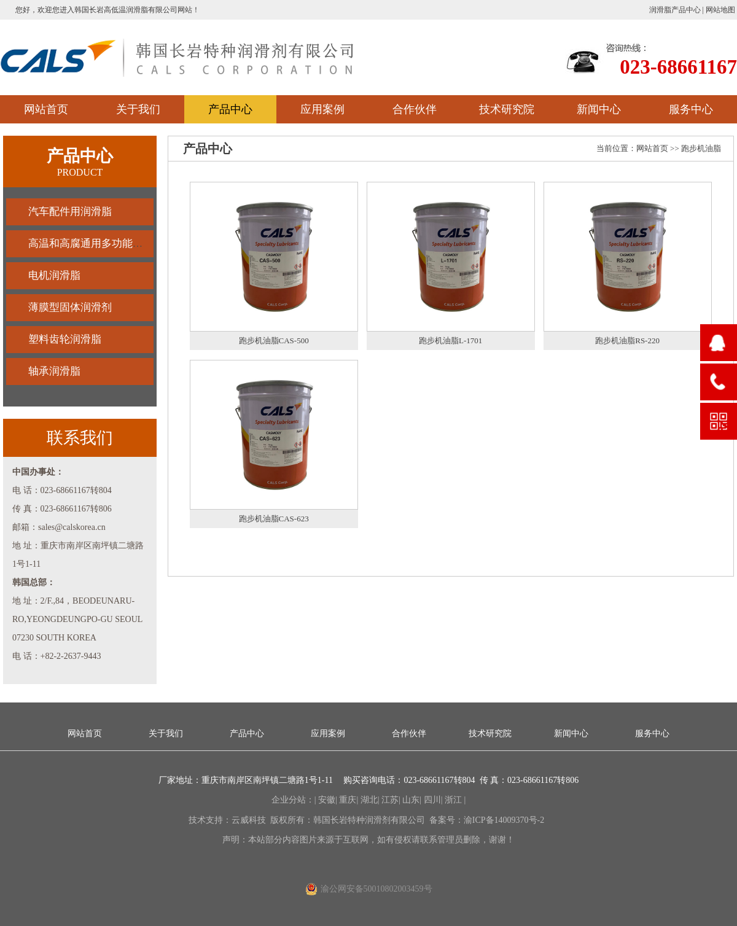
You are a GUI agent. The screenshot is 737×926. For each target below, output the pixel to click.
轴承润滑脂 (54, 371)
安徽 (326, 799)
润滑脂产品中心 (675, 10)
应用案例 (322, 109)
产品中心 (230, 109)
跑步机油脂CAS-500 (274, 340)
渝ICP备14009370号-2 (504, 820)
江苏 (390, 799)
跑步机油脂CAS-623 (274, 518)
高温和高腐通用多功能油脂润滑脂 (106, 243)
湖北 (369, 799)
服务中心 (691, 109)
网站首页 (46, 109)
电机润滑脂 (54, 275)
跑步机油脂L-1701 (450, 340)
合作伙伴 (414, 109)
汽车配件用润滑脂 (70, 211)
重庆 (347, 799)
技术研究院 (506, 109)
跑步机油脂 (701, 148)
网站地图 (720, 10)
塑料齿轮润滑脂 (64, 339)
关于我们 (138, 109)
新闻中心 (599, 109)
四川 (432, 799)
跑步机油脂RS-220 (627, 340)
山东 (410, 799)
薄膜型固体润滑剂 (70, 307)
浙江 (453, 799)
